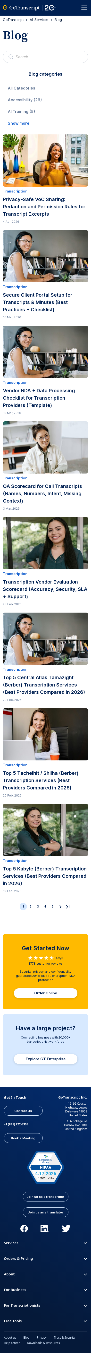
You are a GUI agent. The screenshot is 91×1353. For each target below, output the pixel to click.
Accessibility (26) (25, 99)
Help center (12, 1343)
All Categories (21, 88)
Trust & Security (64, 1337)
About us (10, 1337)
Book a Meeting (23, 1138)
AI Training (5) (21, 111)
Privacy (42, 1337)
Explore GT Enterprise (46, 1059)
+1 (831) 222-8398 (16, 1124)
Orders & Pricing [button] (45, 1258)
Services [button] (45, 1242)
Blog (26, 1337)
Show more (18, 123)
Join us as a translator (45, 1212)
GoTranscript (13, 20)
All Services (39, 20)
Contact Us (23, 1111)
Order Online (45, 993)
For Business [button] (45, 1289)
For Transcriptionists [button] (45, 1305)
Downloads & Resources (43, 1343)
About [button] (45, 1274)
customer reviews (45, 963)
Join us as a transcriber (45, 1197)
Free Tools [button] (45, 1320)
